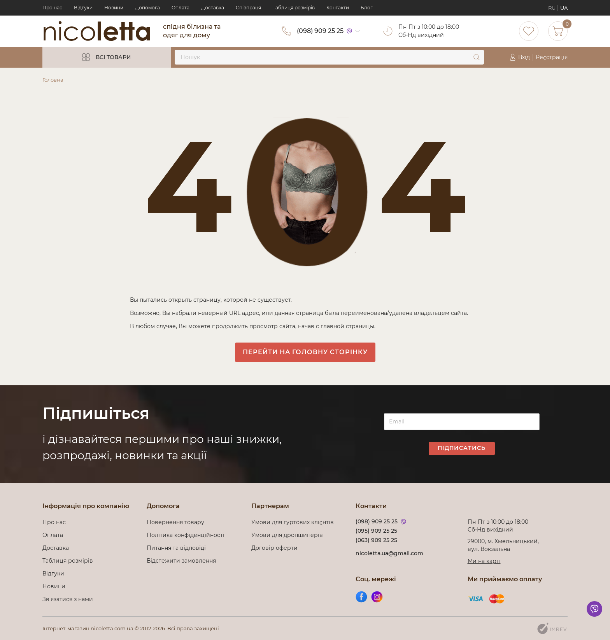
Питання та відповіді (176, 547)
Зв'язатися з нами (67, 599)
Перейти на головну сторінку (305, 352)
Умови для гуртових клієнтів (292, 522)
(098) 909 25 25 (320, 31)
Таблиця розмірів (294, 7)
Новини (113, 7)
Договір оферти (274, 547)
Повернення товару (175, 522)
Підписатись (462, 447)
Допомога (147, 7)
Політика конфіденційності (187, 535)
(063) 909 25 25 (376, 540)
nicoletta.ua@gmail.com (389, 553)
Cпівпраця (248, 7)
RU (552, 8)
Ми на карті (484, 561)
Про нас (52, 7)
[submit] (476, 57)
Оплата (180, 7)
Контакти (337, 7)
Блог (367, 7)
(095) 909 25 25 (376, 530)
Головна (52, 80)
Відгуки (83, 7)
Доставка (212, 7)
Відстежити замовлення (181, 560)
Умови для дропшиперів (287, 535)
